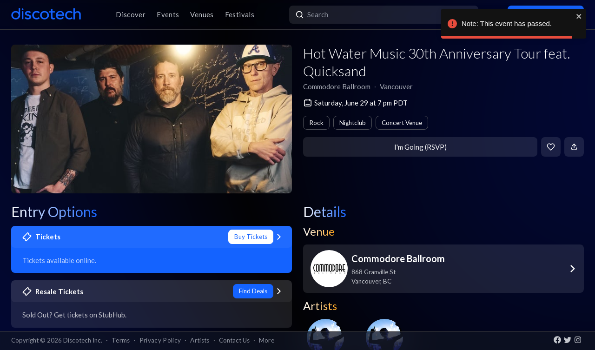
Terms (121, 340)
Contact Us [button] (234, 340)
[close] (579, 16)
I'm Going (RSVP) (420, 147)
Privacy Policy (160, 340)
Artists (199, 340)
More (266, 340)
